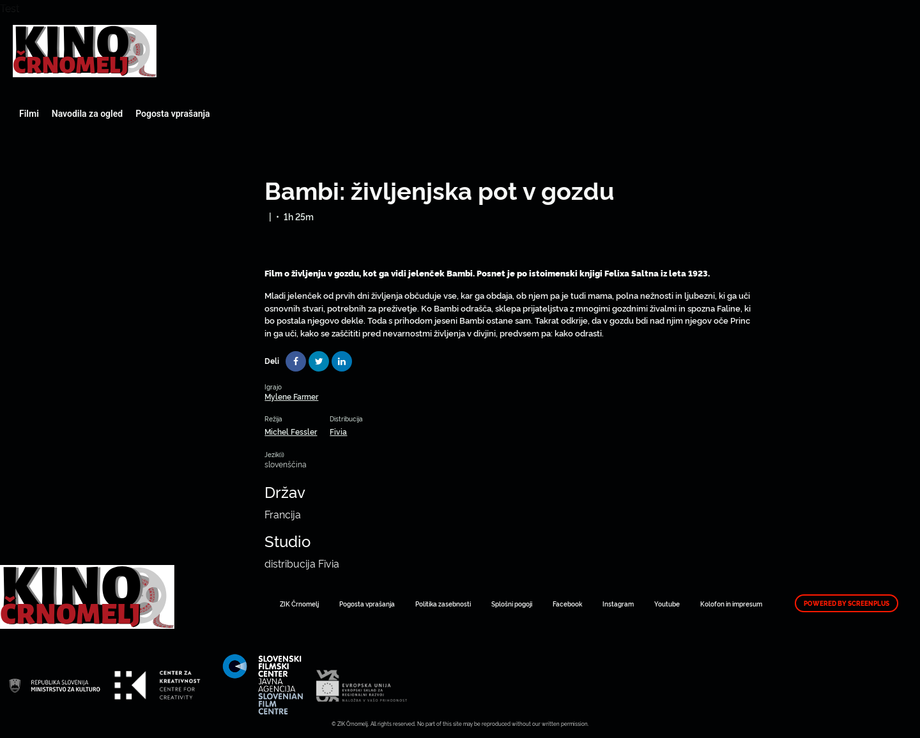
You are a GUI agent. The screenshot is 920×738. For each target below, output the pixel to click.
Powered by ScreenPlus (846, 603)
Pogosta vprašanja (172, 114)
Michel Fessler (290, 431)
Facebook (567, 603)
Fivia (338, 431)
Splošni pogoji (511, 603)
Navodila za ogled (87, 114)
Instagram (618, 603)
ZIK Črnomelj (299, 603)
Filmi (29, 114)
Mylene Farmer (291, 396)
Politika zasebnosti (443, 603)
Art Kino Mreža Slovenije (85, 51)
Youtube (667, 603)
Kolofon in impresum (731, 603)
